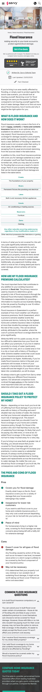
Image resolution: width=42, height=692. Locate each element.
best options (16, 382)
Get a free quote (21, 49)
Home (10, 32)
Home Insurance (18, 32)
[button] (3, 3)
